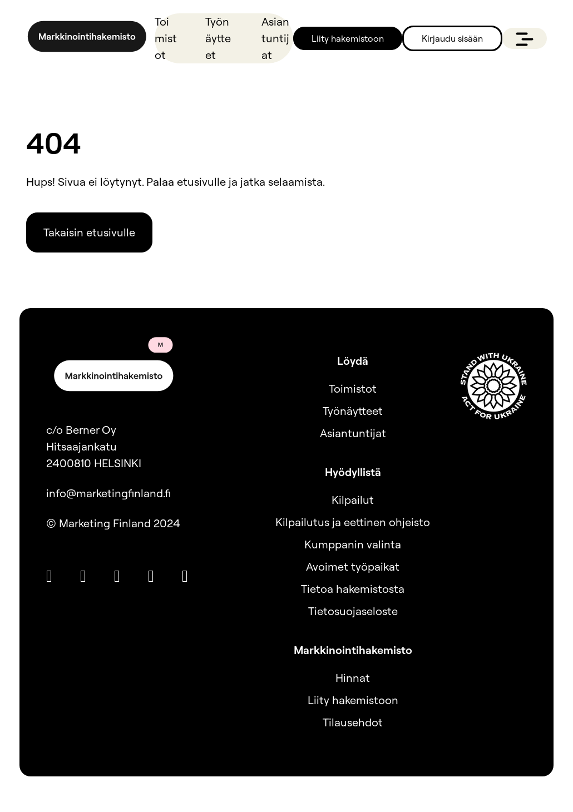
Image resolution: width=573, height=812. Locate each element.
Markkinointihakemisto (353, 650)
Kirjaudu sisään (452, 38)
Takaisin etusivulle (89, 232)
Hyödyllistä (353, 472)
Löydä (352, 361)
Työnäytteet (218, 38)
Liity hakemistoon (348, 38)
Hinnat (352, 678)
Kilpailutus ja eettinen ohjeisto (352, 522)
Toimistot (166, 38)
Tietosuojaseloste (353, 611)
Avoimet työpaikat (352, 566)
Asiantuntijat (275, 38)
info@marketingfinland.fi (108, 493)
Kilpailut (353, 500)
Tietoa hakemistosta (352, 589)
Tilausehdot (353, 722)
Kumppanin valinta (352, 544)
